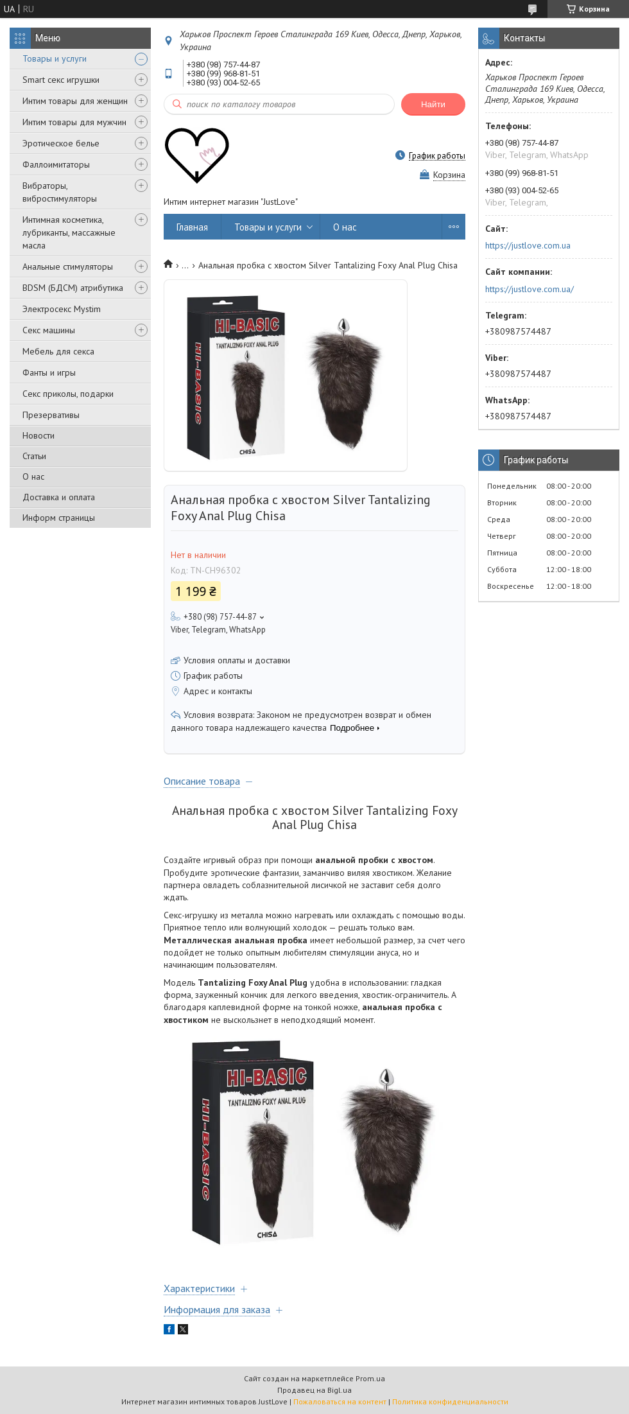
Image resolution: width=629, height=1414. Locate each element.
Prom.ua (370, 1378)
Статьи (34, 456)
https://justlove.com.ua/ (529, 289)
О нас (33, 476)
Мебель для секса (58, 351)
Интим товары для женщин (75, 101)
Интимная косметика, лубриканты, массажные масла (69, 232)
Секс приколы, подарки (68, 393)
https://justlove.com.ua (528, 245)
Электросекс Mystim (61, 309)
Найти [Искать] (433, 104)
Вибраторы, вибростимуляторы (59, 192)
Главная (192, 227)
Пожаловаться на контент (339, 1401)
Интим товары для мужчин (74, 122)
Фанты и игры (49, 372)
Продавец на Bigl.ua (314, 1390)
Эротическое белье (60, 143)
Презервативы (51, 415)
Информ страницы (58, 517)
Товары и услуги (54, 58)
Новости (38, 435)
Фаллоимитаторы (56, 164)
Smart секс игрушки (60, 79)
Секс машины (48, 330)
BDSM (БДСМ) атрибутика (72, 287)
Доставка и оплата (58, 497)
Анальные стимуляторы (67, 266)
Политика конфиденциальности (450, 1401)
